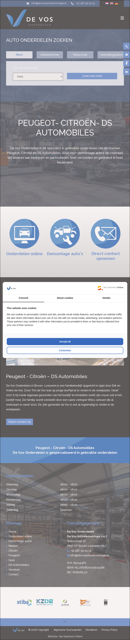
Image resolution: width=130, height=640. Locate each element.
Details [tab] (106, 298)
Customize (65, 350)
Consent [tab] (23, 298)
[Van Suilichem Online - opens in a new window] (110, 288)
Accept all (65, 341)
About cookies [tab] (65, 298)
